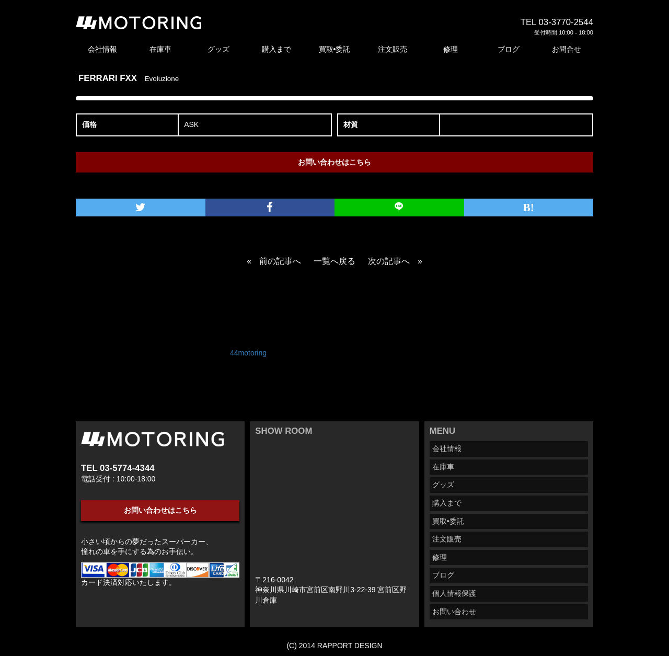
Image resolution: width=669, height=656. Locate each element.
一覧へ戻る (334, 261)
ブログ (509, 49)
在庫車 (160, 49)
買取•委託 (335, 49)
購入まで (276, 49)
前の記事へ (280, 261)
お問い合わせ (454, 611)
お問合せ (566, 49)
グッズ (218, 49)
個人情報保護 (454, 593)
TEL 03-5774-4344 (118, 468)
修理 (450, 49)
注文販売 (392, 49)
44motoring (248, 353)
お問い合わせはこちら (334, 162)
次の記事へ (389, 261)
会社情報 (102, 49)
